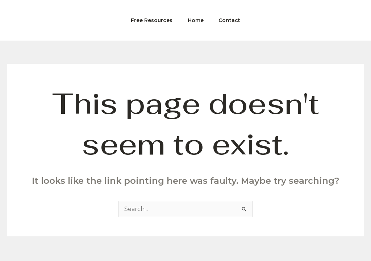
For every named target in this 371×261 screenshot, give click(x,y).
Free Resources (149, 20)
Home (196, 20)
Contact (232, 20)
